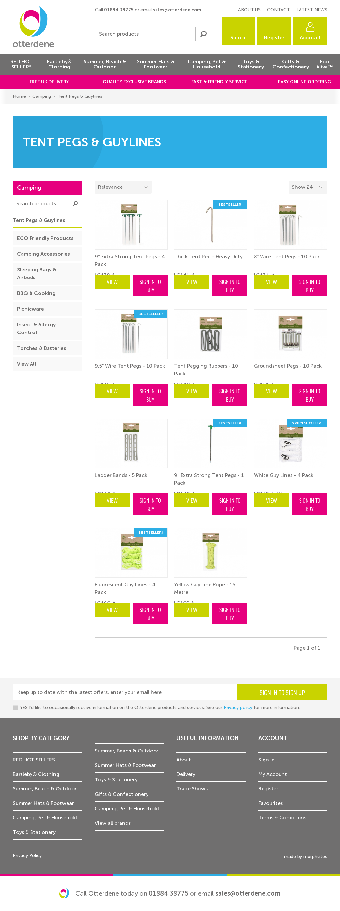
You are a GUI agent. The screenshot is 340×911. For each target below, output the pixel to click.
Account (310, 37)
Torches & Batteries (41, 348)
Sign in (238, 37)
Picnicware (30, 309)
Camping (41, 96)
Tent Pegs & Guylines (80, 96)
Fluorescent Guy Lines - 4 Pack (125, 588)
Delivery (185, 774)
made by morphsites (305, 856)
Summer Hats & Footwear (43, 803)
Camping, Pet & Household (45, 818)
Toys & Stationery (34, 832)
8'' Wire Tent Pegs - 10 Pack (287, 256)
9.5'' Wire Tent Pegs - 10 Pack (130, 366)
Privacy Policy (27, 855)
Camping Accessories (43, 254)
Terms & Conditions (282, 818)
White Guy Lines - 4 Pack (283, 475)
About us (249, 10)
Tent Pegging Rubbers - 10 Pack (206, 370)
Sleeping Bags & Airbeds (36, 273)
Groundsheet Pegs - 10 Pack (288, 366)
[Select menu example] (308, 187)
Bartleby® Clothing (36, 774)
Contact (278, 10)
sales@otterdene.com (177, 10)
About (183, 760)
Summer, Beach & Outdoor (44, 789)
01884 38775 (118, 10)
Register (274, 37)
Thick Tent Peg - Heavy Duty (208, 256)
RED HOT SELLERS (34, 760)
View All (26, 364)
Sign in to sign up (282, 692)
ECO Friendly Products (45, 238)
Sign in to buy (150, 285)
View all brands (113, 823)
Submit (203, 34)
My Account (272, 774)
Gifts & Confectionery (121, 794)
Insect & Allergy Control (36, 328)
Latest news (311, 10)
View (112, 281)
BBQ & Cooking (36, 293)
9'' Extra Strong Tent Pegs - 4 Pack (130, 260)
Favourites (270, 803)
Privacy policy (238, 707)
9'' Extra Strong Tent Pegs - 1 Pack (209, 479)
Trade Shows (192, 789)
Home (19, 96)
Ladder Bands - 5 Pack (121, 475)
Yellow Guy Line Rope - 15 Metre (204, 588)
